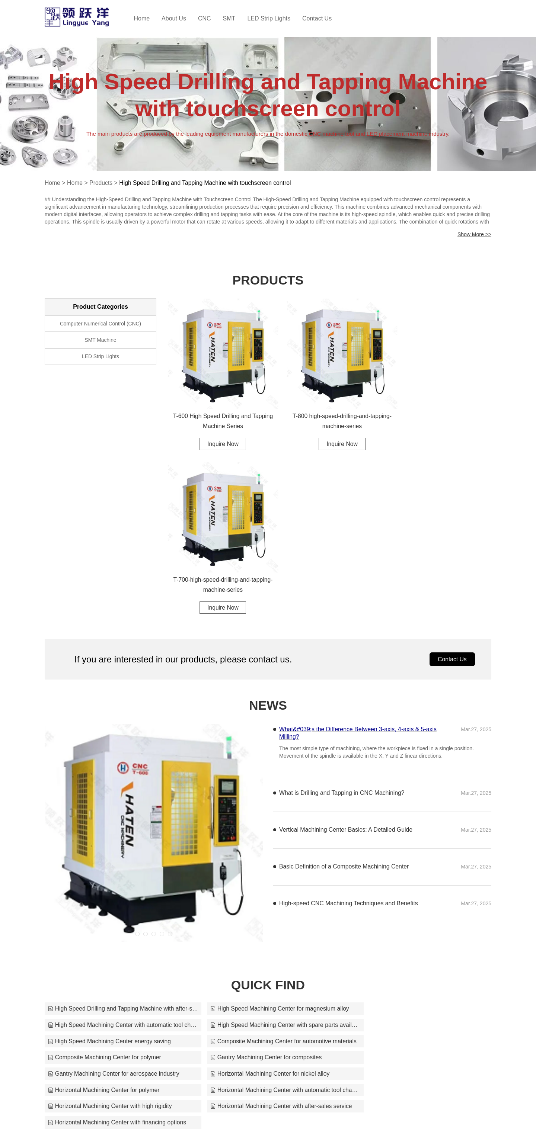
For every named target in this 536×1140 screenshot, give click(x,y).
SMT (236, 18)
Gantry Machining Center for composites (255, 870)
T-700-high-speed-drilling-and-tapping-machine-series (440, 412)
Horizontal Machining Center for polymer (255, 886)
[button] (137, 763)
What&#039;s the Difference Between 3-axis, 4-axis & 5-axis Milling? (358, 562)
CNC (212, 18)
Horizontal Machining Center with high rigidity (111, 903)
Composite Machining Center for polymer (105, 870)
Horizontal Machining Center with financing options (419, 903)
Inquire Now (218, 435)
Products (102, 183)
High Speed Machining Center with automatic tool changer (419, 837)
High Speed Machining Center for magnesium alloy (267, 837)
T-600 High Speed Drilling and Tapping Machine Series (218, 412)
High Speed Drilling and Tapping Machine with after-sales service (117, 837)
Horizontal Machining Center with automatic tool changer (419, 886)
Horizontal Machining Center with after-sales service (267, 903)
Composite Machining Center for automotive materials (419, 854)
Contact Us (324, 18)
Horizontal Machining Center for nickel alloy (109, 886)
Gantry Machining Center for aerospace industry (417, 870)
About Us (181, 18)
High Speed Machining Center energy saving (261, 854)
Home (149, 18)
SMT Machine (100, 341)
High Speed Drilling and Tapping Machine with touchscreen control (207, 183)
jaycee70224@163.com (362, 1122)
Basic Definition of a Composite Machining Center (344, 695)
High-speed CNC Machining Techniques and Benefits (349, 732)
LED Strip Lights (276, 18)
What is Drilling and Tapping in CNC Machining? (342, 622)
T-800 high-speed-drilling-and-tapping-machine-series (329, 412)
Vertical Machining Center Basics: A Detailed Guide (346, 658)
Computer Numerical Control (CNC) (101, 324)
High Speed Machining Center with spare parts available (117, 854)
